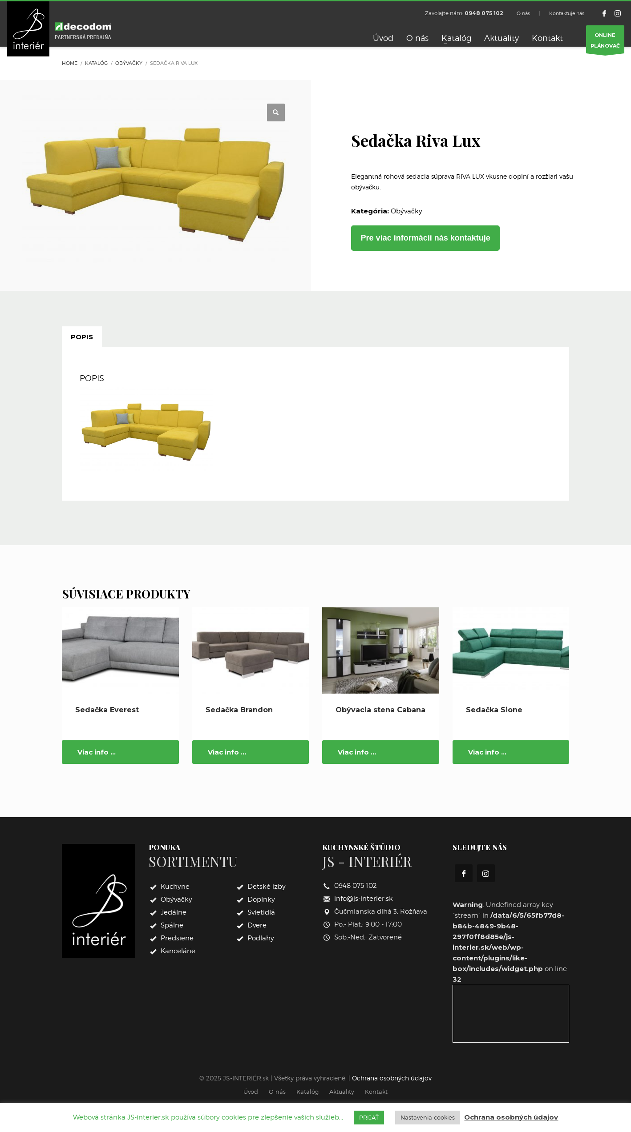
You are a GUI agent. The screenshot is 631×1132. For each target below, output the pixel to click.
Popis (82, 337)
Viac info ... (96, 752)
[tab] (82, 337)
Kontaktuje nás (566, 13)
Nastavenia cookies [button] (427, 1117)
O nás (523, 13)
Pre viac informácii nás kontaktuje (425, 237)
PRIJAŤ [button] (369, 1117)
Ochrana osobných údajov (392, 1078)
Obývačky (406, 211)
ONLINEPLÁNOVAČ (605, 42)
